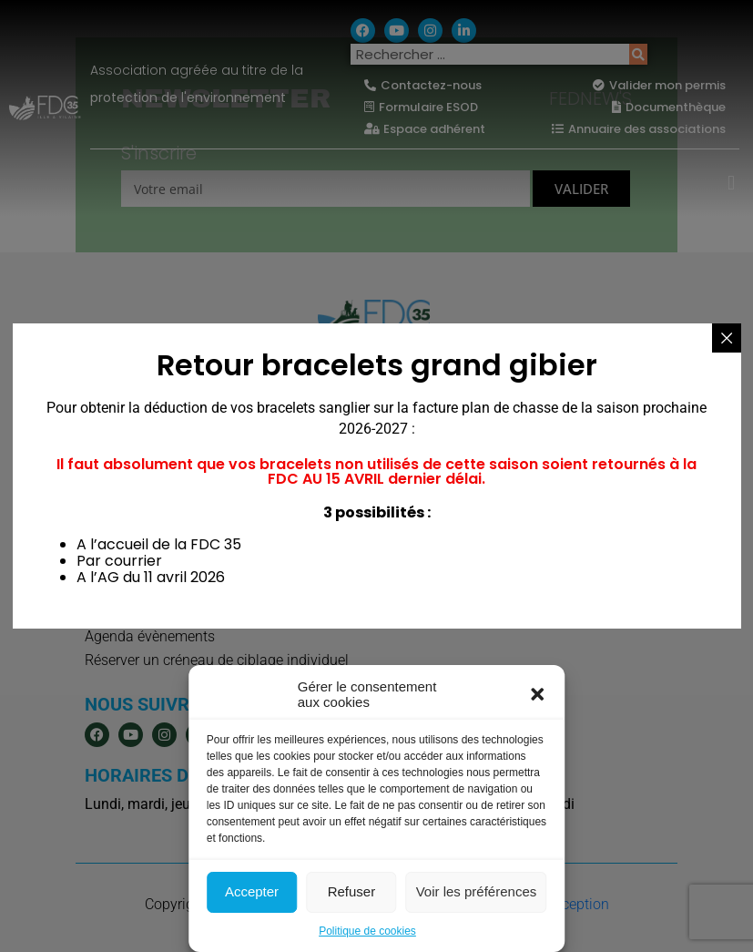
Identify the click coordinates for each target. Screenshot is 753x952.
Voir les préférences (476, 891)
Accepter (252, 891)
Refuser (352, 891)
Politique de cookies (367, 931)
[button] (537, 694)
